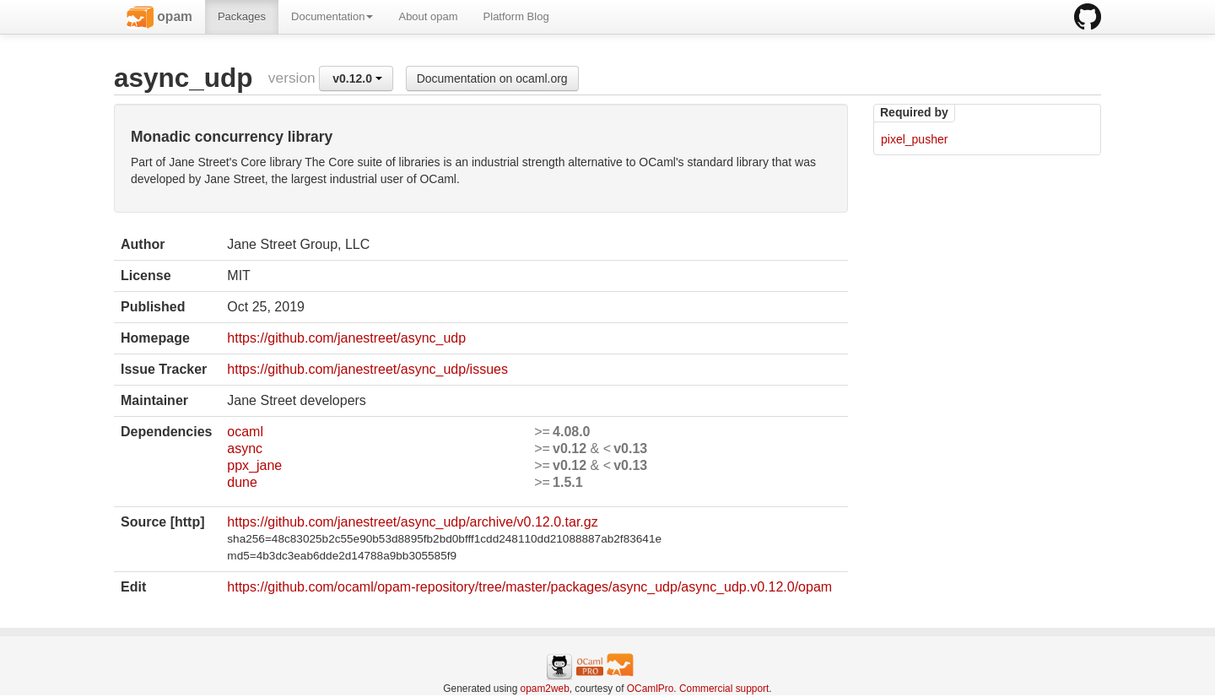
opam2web (545, 688)
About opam (427, 16)
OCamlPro (650, 688)
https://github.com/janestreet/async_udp (346, 338)
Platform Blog (516, 16)
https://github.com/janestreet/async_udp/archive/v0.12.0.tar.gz (412, 522)
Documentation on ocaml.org (492, 78)
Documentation (332, 16)
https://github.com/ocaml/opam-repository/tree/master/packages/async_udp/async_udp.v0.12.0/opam (529, 587)
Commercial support (724, 688)
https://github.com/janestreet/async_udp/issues (367, 369)
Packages (242, 16)
